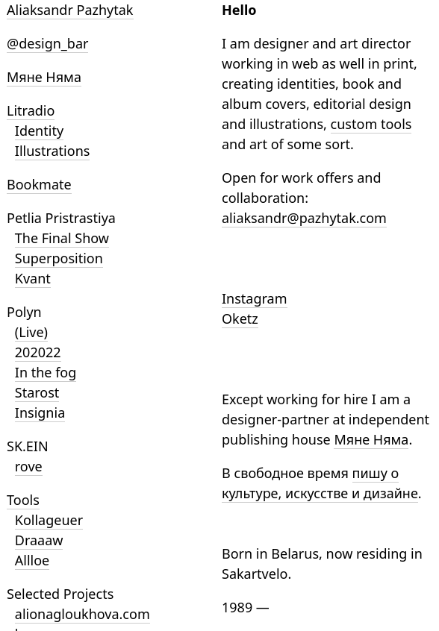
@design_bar (47, 43)
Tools (23, 500)
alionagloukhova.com (82, 614)
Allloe (32, 560)
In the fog (46, 372)
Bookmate (39, 184)
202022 (38, 352)
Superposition (59, 258)
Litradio (31, 110)
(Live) (31, 332)
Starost (37, 392)
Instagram (254, 298)
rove (29, 466)
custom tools (371, 124)
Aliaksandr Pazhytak (70, 10)
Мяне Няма (44, 77)
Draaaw (39, 540)
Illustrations (52, 151)
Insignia (40, 412)
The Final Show (62, 238)
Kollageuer (49, 520)
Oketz (240, 318)
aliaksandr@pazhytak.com (304, 218)
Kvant (33, 278)
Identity (39, 130)
